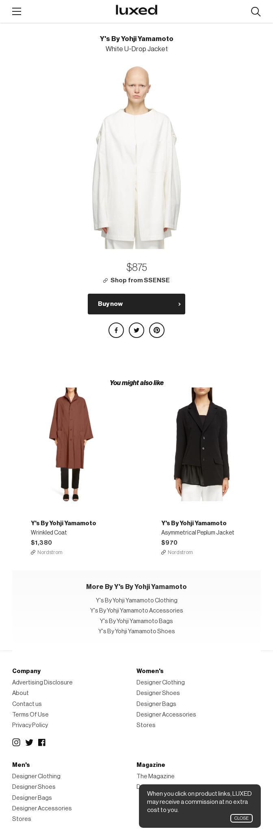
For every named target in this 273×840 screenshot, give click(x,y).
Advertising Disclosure (42, 683)
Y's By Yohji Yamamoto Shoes (136, 631)
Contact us (27, 704)
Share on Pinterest (157, 330)
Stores (146, 725)
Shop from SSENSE (140, 280)
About (20, 693)
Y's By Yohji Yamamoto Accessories (136, 611)
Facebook (42, 742)
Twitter (29, 742)
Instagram (16, 742)
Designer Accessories (166, 715)
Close (241, 818)
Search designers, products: (256, 12)
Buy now (110, 304)
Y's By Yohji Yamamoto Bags (136, 621)
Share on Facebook (116, 330)
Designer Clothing (160, 683)
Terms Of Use (30, 715)
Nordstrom (50, 552)
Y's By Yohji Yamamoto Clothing (137, 601)
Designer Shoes (158, 693)
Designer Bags (156, 704)
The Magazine (155, 776)
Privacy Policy (30, 725)
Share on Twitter (136, 330)
